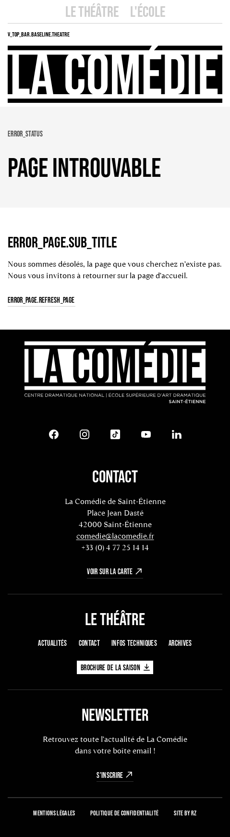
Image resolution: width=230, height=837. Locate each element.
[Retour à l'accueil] (115, 373)
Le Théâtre (92, 11)
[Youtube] (146, 434)
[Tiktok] (115, 434)
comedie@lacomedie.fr (115, 536)
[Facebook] (54, 434)
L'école (147, 11)
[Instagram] (84, 434)
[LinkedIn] (176, 434)
